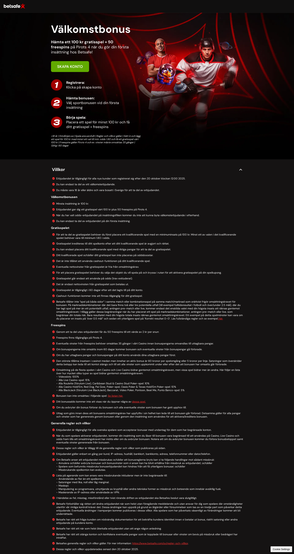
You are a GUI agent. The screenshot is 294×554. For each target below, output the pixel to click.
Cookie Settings (281, 549)
